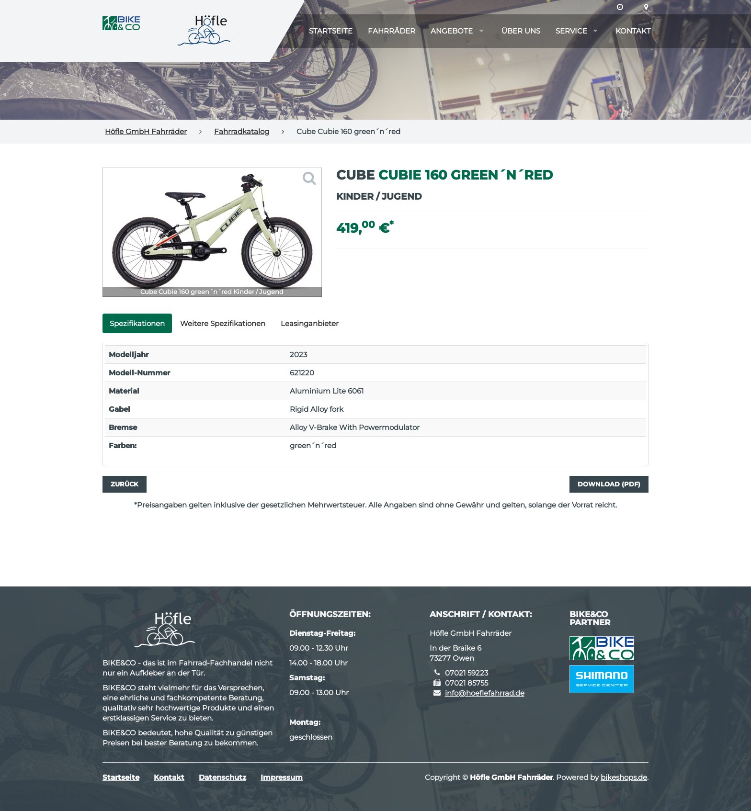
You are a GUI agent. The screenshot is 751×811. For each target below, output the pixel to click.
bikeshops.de (624, 777)
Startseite (331, 30)
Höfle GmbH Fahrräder (146, 131)
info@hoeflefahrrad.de (484, 693)
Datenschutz (222, 777)
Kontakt (633, 30)
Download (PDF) (609, 484)
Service (571, 30)
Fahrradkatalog (241, 131)
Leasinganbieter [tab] (310, 323)
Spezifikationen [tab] (137, 323)
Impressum (282, 777)
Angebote (452, 30)
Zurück (124, 484)
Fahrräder (391, 30)
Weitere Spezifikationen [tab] (222, 323)
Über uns (520, 30)
